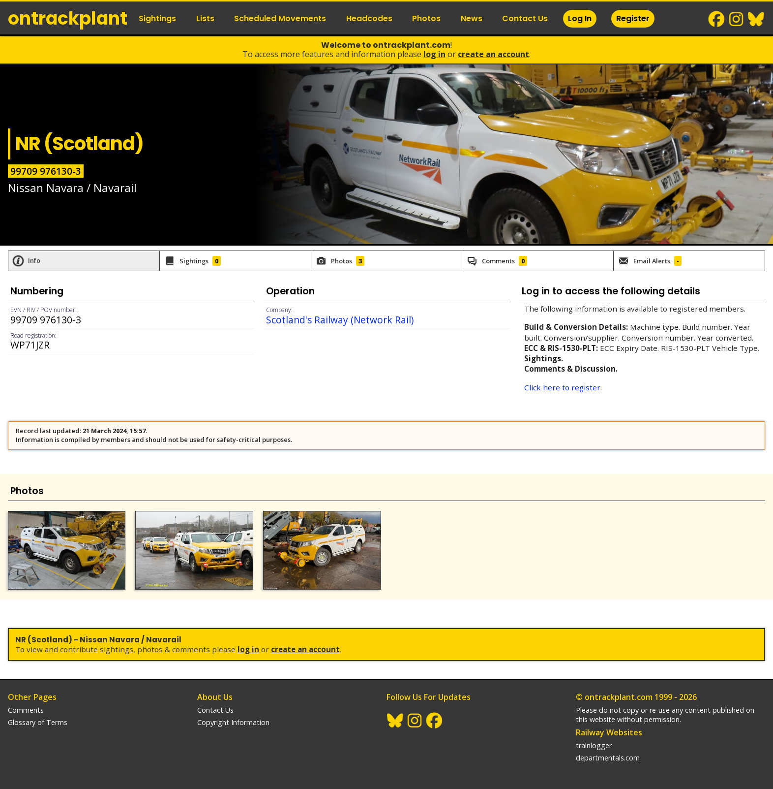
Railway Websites (609, 732)
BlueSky (756, 19)
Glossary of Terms (37, 722)
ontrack (67, 18)
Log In (580, 18)
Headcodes (369, 18)
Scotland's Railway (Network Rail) (340, 319)
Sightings (157, 18)
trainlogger (594, 745)
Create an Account (493, 54)
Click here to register (562, 387)
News (471, 18)
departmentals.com (608, 757)
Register (633, 18)
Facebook (717, 19)
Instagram (736, 19)
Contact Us (525, 18)
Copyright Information (233, 722)
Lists (205, 18)
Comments (26, 710)
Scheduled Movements (280, 18)
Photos (426, 18)
